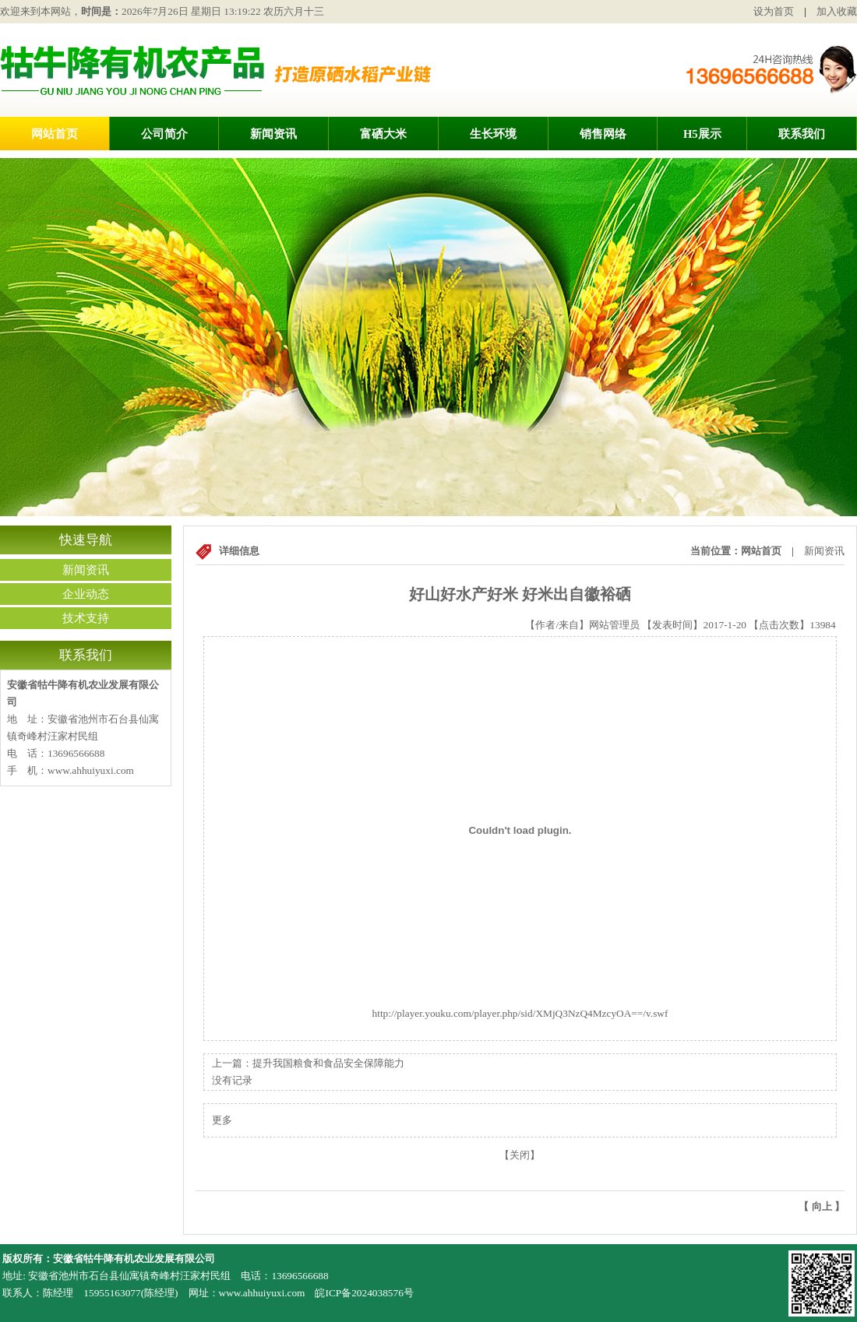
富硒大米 (383, 134)
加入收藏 (836, 11)
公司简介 (164, 134)
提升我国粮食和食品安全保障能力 (328, 1063)
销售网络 (603, 134)
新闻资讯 (273, 134)
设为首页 (773, 11)
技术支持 (85, 618)
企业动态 (85, 594)
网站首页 (54, 134)
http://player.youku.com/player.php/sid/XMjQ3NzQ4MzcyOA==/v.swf (519, 1007)
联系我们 (801, 134)
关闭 (520, 1155)
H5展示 (702, 134)
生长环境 (493, 134)
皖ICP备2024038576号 (364, 1293)
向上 (822, 1206)
